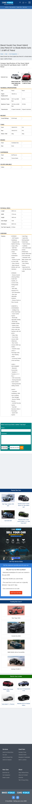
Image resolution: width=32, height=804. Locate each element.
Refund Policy (25, 772)
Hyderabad (27, 757)
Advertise (21, 777)
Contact (26, 775)
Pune (25, 752)
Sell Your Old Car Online (16, 562)
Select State (20, 2)
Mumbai (21, 752)
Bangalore (21, 757)
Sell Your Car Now (16, 593)
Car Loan (5, 755)
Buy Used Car (13, 7)
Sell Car (7, 7)
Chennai (21, 755)
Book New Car (6, 772)
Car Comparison (6, 775)
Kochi (25, 755)
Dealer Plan (19, 7)
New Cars (25, 7)
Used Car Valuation (7, 760)
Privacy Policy (25, 780)
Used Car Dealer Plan (8, 757)
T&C (20, 780)
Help (20, 772)
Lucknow (24, 760)
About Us (21, 775)
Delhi (20, 760)
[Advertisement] (16, 26)
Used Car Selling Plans (8, 752)
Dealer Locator (6, 777)
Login (25, 2)
